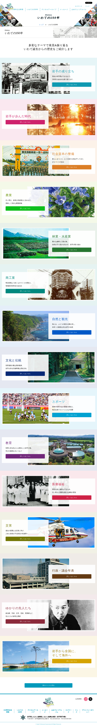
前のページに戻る (48, 685)
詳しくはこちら (72, 84)
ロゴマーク (68, 711)
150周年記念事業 (8, 711)
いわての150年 (20, 711)
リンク (76, 711)
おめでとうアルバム (56, 711)
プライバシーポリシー (88, 711)
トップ (41, 24)
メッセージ (45, 711)
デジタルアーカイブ (33, 711)
